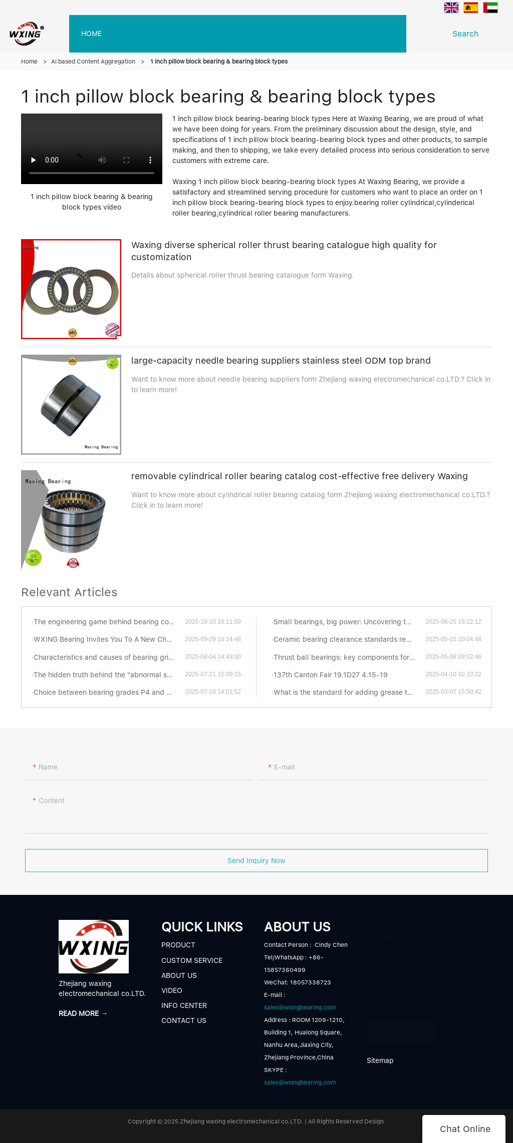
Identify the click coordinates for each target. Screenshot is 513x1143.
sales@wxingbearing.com (300, 1007)
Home (29, 61)
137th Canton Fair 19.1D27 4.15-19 (331, 675)
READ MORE (402, 1026)
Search (468, 34)
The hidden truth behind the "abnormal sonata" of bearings (109, 675)
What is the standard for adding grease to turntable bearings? (349, 692)
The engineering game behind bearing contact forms (109, 622)
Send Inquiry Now (256, 864)
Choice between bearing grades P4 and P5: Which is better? (109, 692)
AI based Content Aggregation (93, 61)
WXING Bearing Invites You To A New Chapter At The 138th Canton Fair (109, 639)
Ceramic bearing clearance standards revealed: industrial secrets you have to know (349, 639)
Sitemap (380, 1060)
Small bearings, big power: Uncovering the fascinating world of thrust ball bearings (349, 622)
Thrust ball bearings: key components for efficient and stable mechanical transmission (349, 657)
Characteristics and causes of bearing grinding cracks (109, 657)
